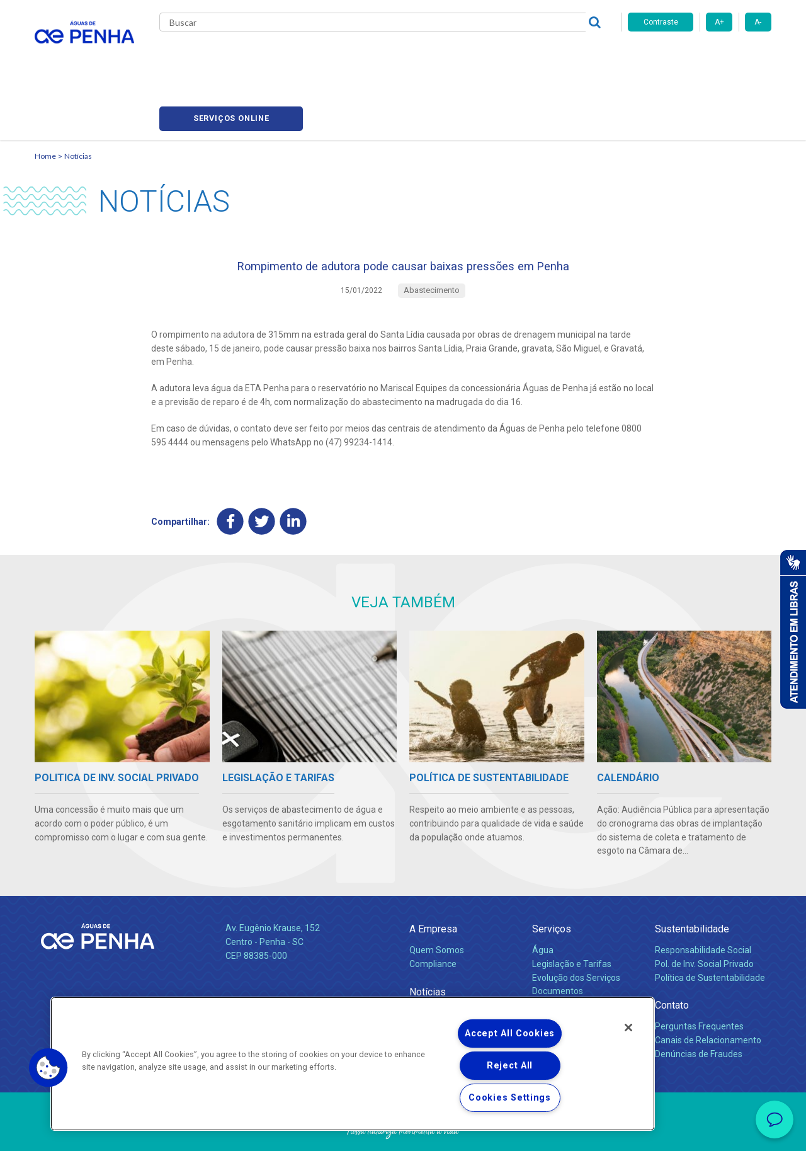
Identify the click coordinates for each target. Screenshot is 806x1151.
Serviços (551, 880)
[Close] (628, 1027)
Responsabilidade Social (703, 901)
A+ (719, 22)
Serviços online (699, 57)
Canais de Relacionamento (708, 991)
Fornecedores (519, 57)
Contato (672, 957)
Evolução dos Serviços (576, 929)
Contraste (661, 22)
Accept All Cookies (510, 1033)
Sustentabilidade (692, 880)
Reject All (510, 1065)
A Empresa (433, 880)
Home (45, 98)
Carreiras (452, 57)
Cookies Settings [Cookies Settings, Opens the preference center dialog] (509, 1097)
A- (757, 22)
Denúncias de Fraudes (698, 1005)
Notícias (78, 98)
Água (542, 901)
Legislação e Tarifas (571, 915)
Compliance (433, 915)
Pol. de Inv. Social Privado (704, 915)
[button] (48, 1068)
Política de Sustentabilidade (710, 929)
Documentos (557, 942)
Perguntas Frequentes (699, 977)
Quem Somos (436, 901)
